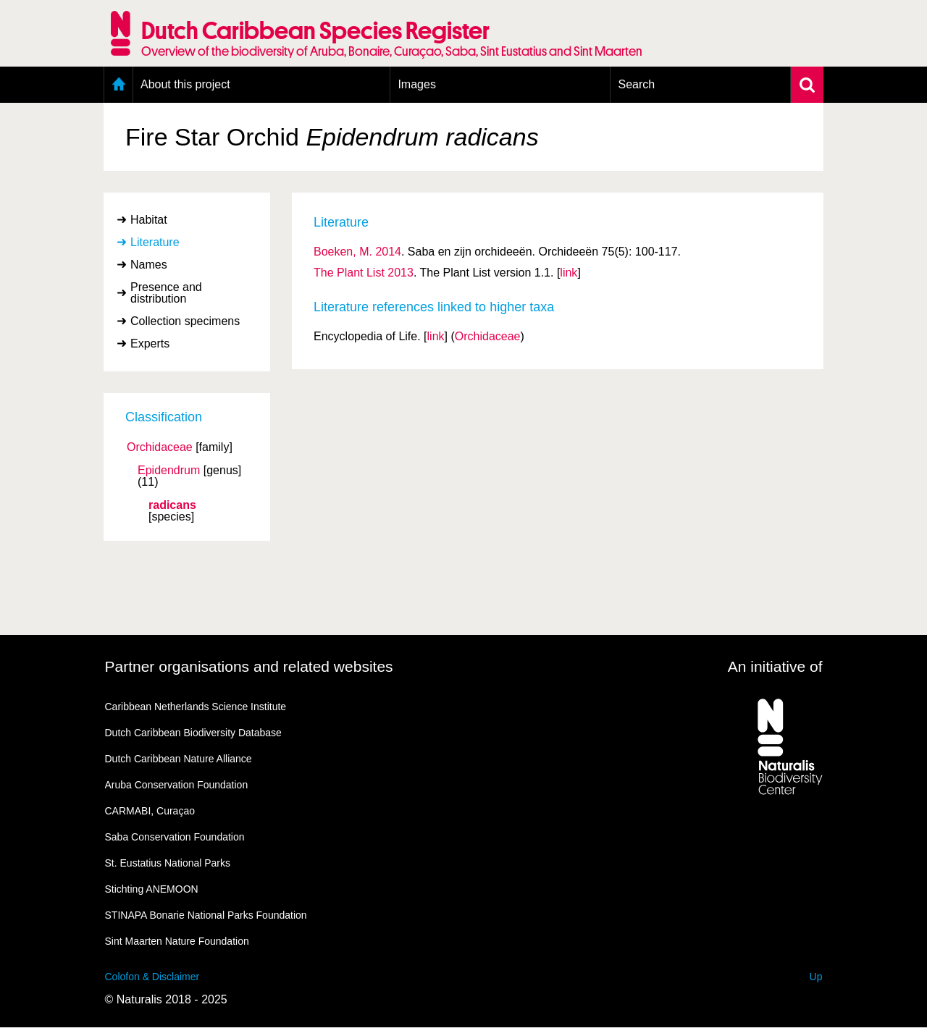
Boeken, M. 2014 (357, 251)
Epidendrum (169, 470)
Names (148, 264)
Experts (149, 343)
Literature (155, 242)
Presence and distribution (166, 293)
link (568, 272)
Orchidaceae (160, 447)
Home (118, 85)
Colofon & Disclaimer (152, 976)
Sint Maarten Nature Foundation (177, 941)
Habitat (148, 220)
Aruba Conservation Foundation (176, 785)
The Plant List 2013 (364, 272)
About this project (185, 84)
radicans (172, 505)
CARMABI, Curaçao (150, 811)
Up (816, 976)
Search (636, 84)
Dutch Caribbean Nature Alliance (178, 758)
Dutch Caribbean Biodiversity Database (193, 732)
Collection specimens (185, 321)
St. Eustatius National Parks (168, 863)
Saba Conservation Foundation (175, 837)
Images (416, 84)
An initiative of (775, 666)
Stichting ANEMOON (151, 889)
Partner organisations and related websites (249, 666)
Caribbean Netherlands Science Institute (196, 706)
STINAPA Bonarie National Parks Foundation (206, 915)
